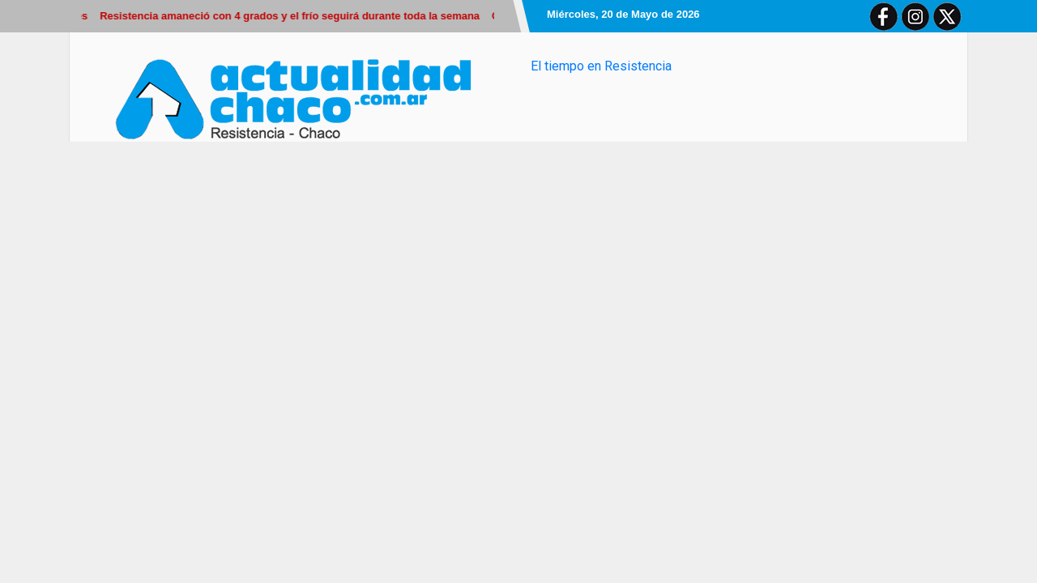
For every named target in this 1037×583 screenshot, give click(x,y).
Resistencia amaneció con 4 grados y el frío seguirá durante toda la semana (292, 16)
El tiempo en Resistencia (601, 66)
